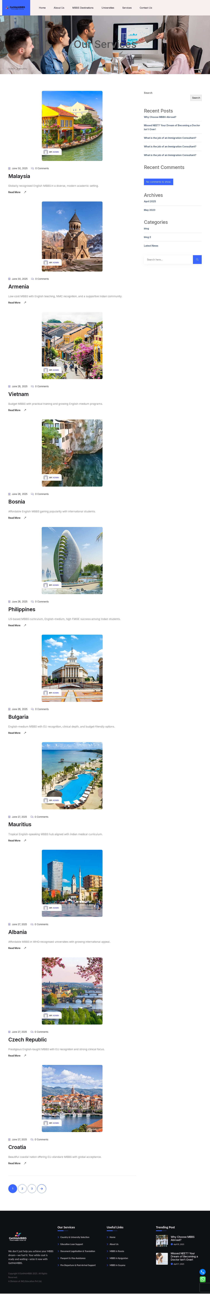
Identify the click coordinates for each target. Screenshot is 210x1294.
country (23, 69)
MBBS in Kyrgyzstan (119, 1258)
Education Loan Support (72, 1244)
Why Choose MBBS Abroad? (160, 117)
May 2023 (149, 210)
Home (43, 8)
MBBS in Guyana (117, 1265)
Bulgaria (18, 717)
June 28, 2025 (17, 386)
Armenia (18, 287)
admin (56, 152)
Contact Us (147, 8)
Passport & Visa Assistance (73, 1258)
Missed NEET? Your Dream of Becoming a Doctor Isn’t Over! (172, 127)
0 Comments (40, 168)
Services (128, 8)
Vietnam (18, 394)
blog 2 (147, 237)
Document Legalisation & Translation (78, 1251)
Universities (109, 8)
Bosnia (16, 502)
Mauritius (20, 825)
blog (146, 228)
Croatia (17, 1147)
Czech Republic (28, 1040)
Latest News (151, 246)
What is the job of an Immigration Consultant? (170, 138)
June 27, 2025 (17, 817)
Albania (17, 932)
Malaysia (19, 176)
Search (148, 93)
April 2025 (150, 201)
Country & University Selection (75, 1237)
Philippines (22, 610)
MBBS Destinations (84, 8)
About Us (60, 8)
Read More (17, 192)
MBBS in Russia (117, 1251)
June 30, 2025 (18, 168)
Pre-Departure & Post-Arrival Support (78, 1265)
